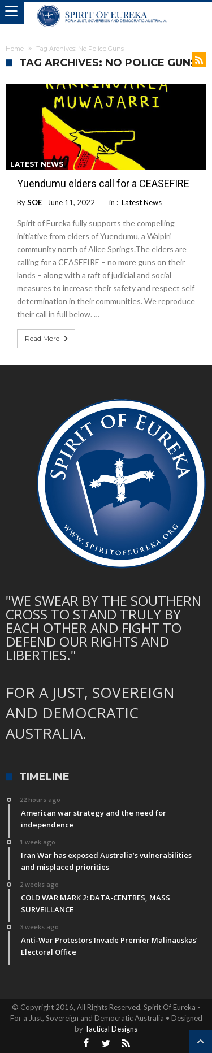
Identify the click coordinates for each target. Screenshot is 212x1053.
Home (15, 49)
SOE (34, 202)
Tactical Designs (111, 1028)
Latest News (36, 164)
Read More (47, 339)
